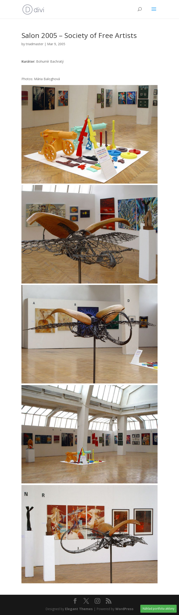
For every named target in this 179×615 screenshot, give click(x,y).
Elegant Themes (79, 609)
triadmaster (34, 44)
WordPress (124, 609)
